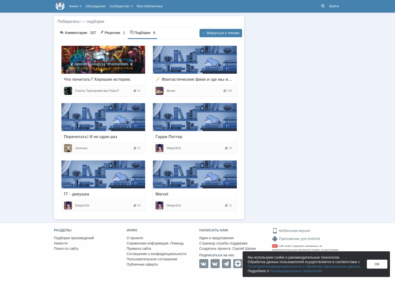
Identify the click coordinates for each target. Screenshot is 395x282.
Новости (61, 243)
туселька (81, 148)
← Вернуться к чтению (220, 33)
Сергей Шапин (244, 249)
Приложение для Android (296, 238)
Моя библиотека (149, 6)
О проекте (135, 238)
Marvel (161, 194)
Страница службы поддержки (223, 243)
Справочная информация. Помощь (155, 243)
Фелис (171, 91)
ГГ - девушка (76, 194)
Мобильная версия (291, 230)
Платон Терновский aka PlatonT (97, 91)
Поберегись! (69, 21)
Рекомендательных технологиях (296, 271)
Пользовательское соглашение (152, 259)
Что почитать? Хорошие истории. (97, 79)
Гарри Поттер (168, 137)
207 (78, 33)
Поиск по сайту (66, 249)
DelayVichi (174, 148)
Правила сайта (139, 249)
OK (377, 264)
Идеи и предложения (216, 238)
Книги (75, 6)
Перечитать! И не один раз (90, 137)
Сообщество (121, 6)
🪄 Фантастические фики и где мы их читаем (200, 79)
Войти (334, 6)
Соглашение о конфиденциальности (156, 254)
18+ (275, 246)
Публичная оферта (142, 264)
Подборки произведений (74, 238)
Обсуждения (95, 6)
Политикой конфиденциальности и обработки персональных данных (304, 266)
